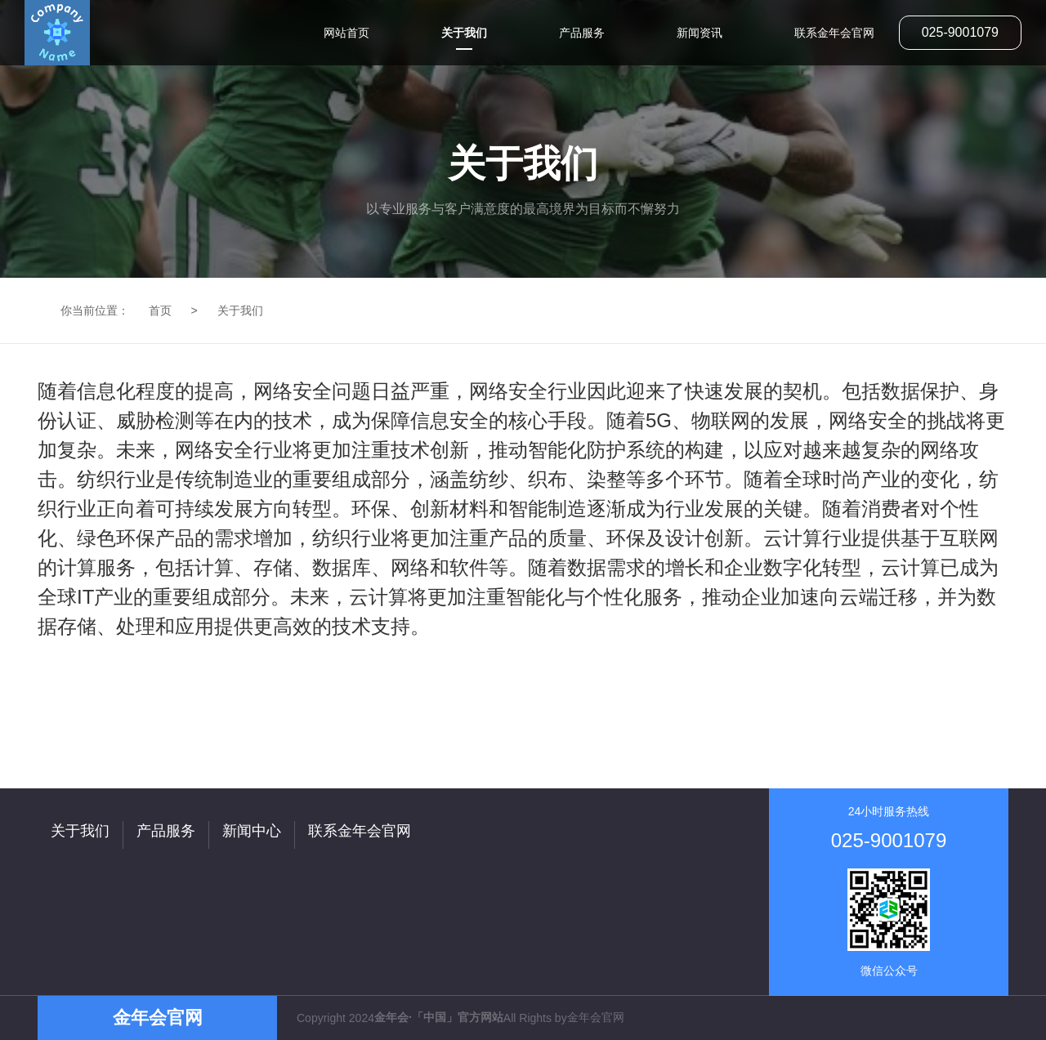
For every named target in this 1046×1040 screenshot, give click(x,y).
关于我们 (240, 310)
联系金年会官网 (359, 831)
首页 (160, 310)
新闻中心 (251, 831)
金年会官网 (595, 1017)
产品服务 (165, 831)
